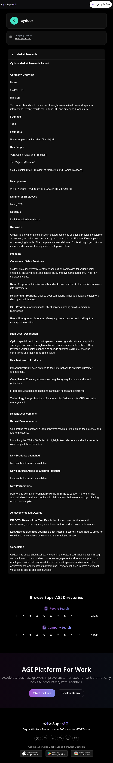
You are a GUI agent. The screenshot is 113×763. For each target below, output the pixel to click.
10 (78, 616)
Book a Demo (71, 693)
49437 (94, 616)
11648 (94, 635)
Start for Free (42, 693)
